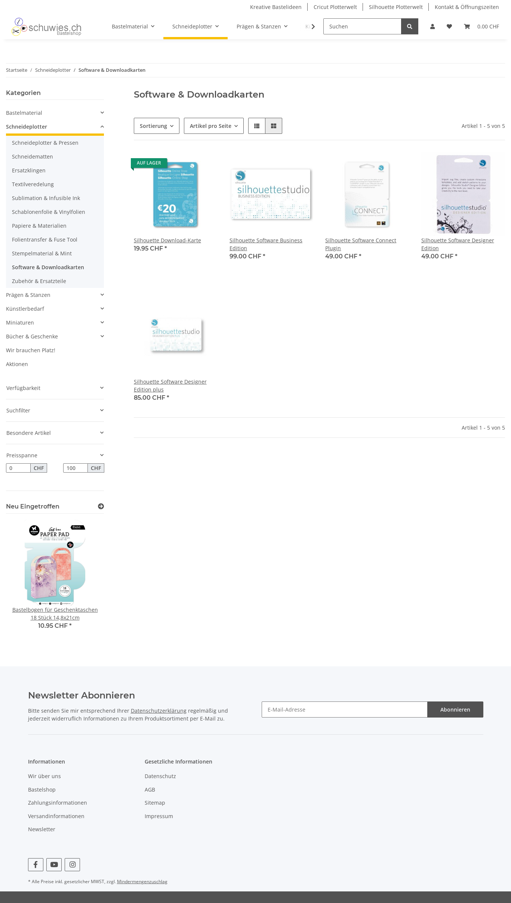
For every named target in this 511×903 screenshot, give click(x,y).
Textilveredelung (33, 184)
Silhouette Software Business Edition (266, 244)
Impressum (159, 816)
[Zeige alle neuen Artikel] (101, 506)
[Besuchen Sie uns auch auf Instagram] (72, 864)
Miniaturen (20, 322)
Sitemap (155, 802)
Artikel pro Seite (210, 125)
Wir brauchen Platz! (30, 350)
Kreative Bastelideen (276, 6)
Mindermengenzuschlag (142, 881)
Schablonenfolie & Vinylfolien (48, 211)
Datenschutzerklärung (159, 710)
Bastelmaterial (24, 112)
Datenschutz (160, 776)
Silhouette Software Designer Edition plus (170, 385)
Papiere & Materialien (39, 225)
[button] (432, 26)
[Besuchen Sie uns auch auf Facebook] (35, 864)
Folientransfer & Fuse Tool (44, 239)
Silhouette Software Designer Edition (457, 244)
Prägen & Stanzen (28, 294)
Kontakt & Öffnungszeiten (467, 6)
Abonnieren (455, 709)
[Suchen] (362, 26)
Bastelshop (42, 789)
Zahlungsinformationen (57, 802)
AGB (150, 789)
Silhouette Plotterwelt (396, 6)
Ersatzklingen (29, 170)
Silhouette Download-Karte (167, 240)
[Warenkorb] (481, 26)
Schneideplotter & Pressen (45, 142)
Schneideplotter (26, 126)
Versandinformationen (56, 816)
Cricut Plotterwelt (335, 6)
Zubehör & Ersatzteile (39, 281)
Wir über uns (44, 776)
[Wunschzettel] (449, 26)
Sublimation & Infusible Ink (46, 198)
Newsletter (41, 829)
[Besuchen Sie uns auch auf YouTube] (54, 864)
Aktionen (17, 364)
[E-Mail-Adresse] (345, 709)
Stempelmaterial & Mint (42, 253)
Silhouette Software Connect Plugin (360, 244)
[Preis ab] (18, 468)
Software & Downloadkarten (48, 267)
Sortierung (153, 125)
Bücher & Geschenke (32, 336)
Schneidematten (32, 156)
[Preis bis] (75, 468)
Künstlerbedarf (25, 308)
